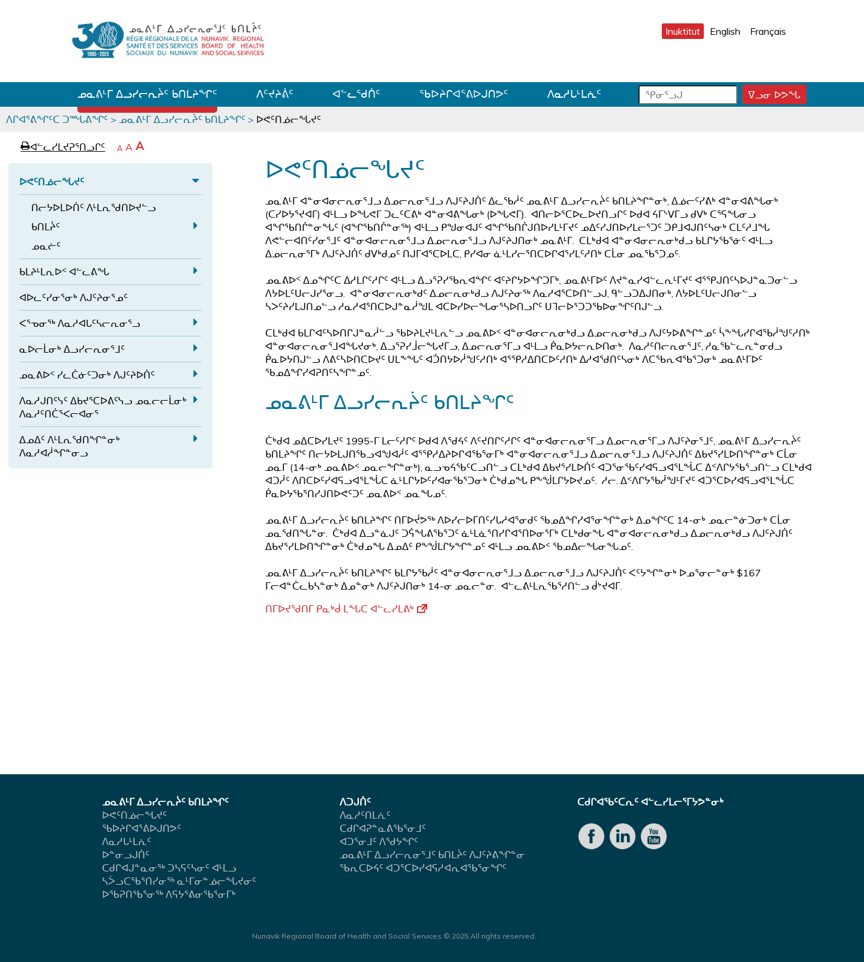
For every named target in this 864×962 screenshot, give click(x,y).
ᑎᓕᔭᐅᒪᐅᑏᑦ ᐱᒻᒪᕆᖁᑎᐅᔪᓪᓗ (93, 208)
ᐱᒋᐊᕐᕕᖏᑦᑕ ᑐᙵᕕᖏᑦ (57, 119)
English (725, 31)
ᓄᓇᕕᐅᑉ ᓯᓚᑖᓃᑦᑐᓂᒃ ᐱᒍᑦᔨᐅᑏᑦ (87, 375)
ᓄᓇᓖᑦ (46, 246)
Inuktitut (682, 31)
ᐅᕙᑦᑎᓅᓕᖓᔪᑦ (51, 182)
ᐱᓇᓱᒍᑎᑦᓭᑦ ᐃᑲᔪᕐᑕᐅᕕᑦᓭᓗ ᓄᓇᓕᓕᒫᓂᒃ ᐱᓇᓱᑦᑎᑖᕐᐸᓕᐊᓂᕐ (103, 407)
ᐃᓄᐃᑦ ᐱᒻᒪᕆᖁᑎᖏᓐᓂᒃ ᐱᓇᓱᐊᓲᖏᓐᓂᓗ (69, 446)
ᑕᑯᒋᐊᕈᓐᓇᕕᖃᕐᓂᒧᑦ (383, 828)
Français (768, 31)
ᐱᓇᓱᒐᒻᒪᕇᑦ (574, 94)
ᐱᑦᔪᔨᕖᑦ (274, 94)
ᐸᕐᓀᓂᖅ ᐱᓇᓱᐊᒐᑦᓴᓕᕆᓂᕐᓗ (79, 323)
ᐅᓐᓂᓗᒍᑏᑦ (125, 855)
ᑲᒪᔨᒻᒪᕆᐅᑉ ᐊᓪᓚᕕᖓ (64, 272)
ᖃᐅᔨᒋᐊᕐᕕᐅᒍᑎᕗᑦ (463, 94)
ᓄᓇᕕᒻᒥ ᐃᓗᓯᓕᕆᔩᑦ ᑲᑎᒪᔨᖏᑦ (147, 94)
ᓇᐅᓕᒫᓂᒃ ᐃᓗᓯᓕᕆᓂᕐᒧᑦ (72, 349)
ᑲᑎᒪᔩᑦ (45, 227)
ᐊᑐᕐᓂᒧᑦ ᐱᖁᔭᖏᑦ (379, 841)
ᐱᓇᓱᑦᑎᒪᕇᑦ (365, 815)
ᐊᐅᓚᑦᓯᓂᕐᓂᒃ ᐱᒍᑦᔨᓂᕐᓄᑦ (73, 297)
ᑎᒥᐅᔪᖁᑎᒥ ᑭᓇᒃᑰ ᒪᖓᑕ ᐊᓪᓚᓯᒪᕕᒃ (346, 609)
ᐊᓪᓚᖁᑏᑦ (356, 94)
